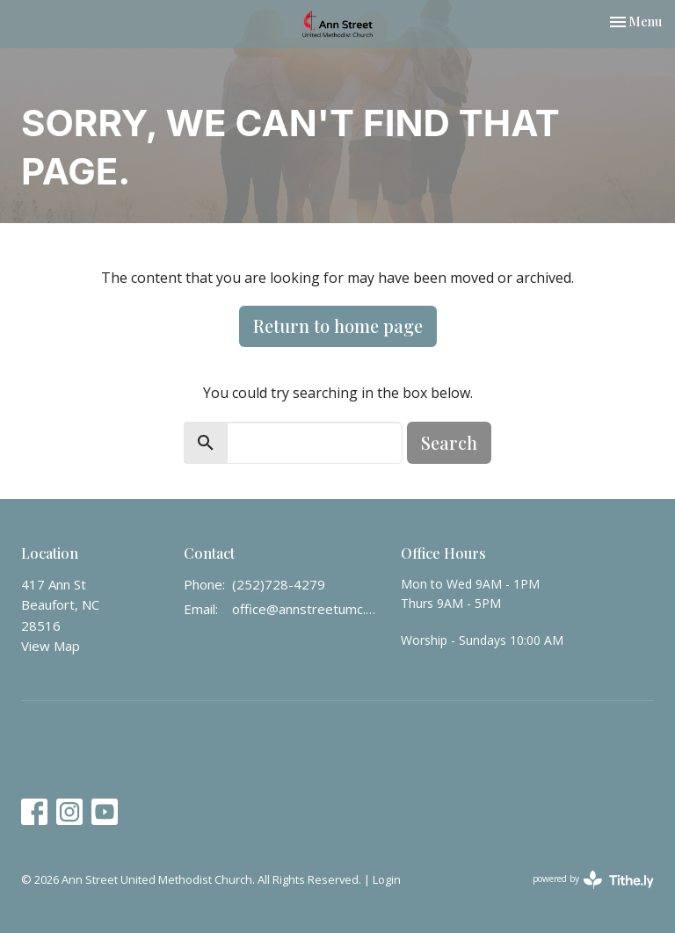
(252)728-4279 (278, 584)
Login (387, 879)
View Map (50, 646)
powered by (593, 879)
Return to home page (338, 325)
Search (449, 442)
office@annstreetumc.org (307, 609)
